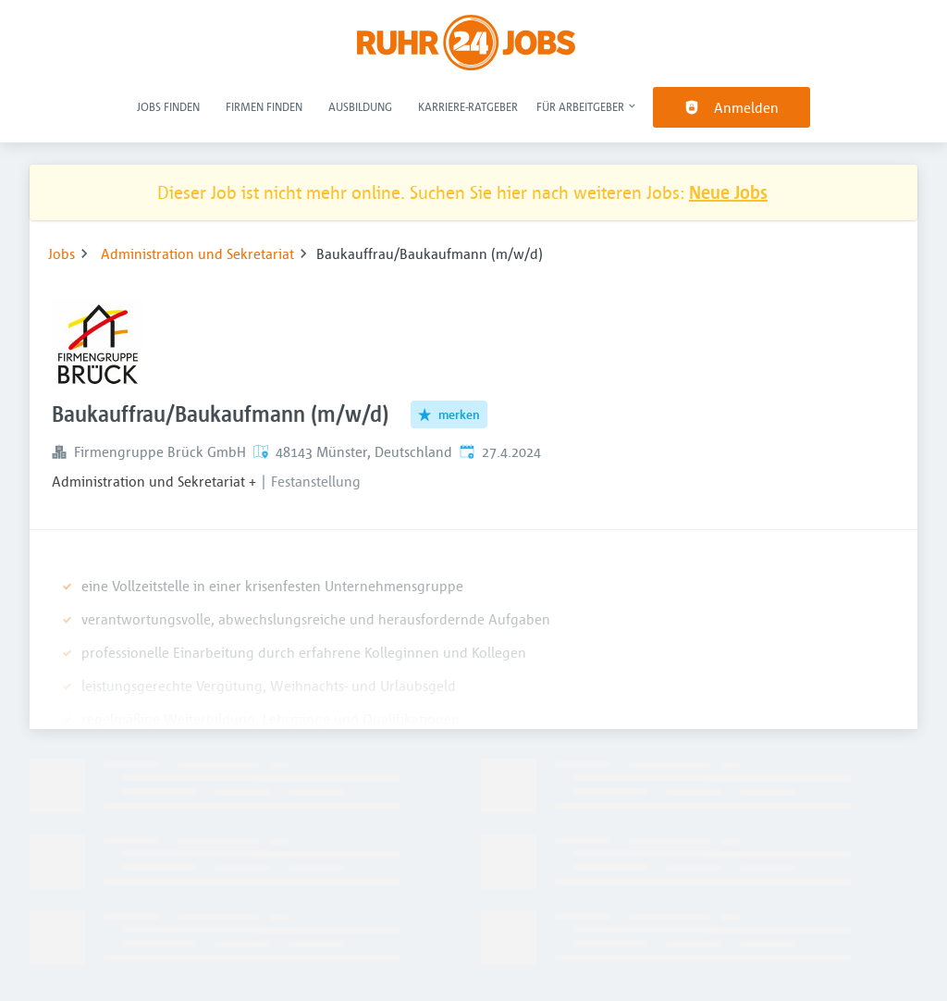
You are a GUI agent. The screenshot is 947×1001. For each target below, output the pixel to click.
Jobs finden (168, 106)
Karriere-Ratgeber (468, 106)
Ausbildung (360, 106)
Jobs (61, 253)
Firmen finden (264, 106)
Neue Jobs (728, 192)
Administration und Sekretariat (197, 253)
